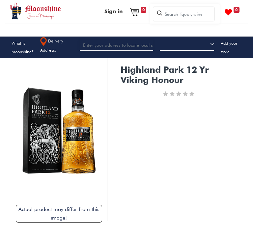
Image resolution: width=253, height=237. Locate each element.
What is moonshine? (23, 47)
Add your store (229, 47)
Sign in (113, 11)
